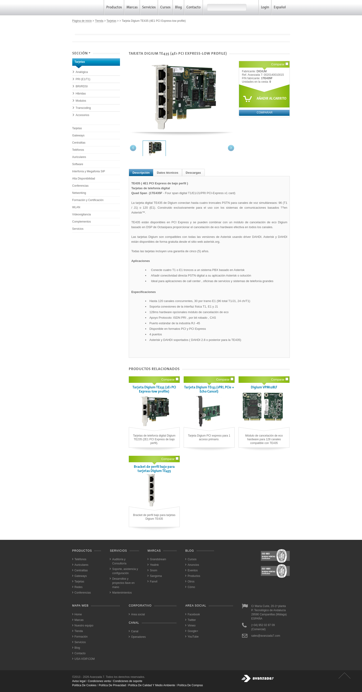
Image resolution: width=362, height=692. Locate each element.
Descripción (141, 172)
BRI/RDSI (82, 86)
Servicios (149, 7)
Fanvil (153, 581)
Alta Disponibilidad (83, 178)
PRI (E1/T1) (83, 79)
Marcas (132, 7)
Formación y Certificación (88, 200)
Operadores (138, 637)
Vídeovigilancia (81, 214)
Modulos (81, 100)
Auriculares (79, 157)
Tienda (99, 20)
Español (281, 7)
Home (78, 614)
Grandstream (158, 559)
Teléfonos (78, 149)
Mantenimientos (122, 592)
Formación (81, 636)
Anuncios (193, 564)
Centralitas (78, 142)
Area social (138, 614)
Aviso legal (79, 681)
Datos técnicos (167, 172)
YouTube (193, 636)
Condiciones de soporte (127, 681)
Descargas (193, 172)
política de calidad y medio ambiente (151, 685)
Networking (79, 193)
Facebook (194, 614)
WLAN (76, 207)
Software (77, 164)
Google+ (193, 631)
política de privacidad (112, 685)
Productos (114, 7)
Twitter (192, 620)
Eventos (193, 570)
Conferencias (80, 185)
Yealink (154, 564)
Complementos (81, 221)
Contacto (193, 7)
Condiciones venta (99, 681)
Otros (191, 581)
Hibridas (81, 93)
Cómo (191, 587)
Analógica (82, 72)
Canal (134, 631)
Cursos (165, 7)
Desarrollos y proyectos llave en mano (123, 583)
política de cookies (84, 685)
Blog (178, 7)
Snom (153, 570)
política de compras (190, 685)
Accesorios (82, 115)
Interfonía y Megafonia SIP (88, 171)
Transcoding (83, 108)
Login (265, 7)
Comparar (279, 64)
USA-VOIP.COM (85, 659)
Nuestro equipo (84, 625)
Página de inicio (82, 20)
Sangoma (156, 576)
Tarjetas (111, 20)
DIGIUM (262, 71)
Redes (79, 587)
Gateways (78, 135)
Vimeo (191, 625)
